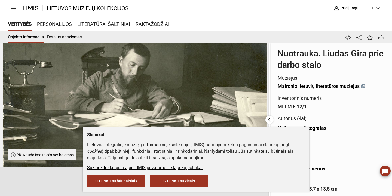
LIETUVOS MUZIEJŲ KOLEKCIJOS (87, 8)
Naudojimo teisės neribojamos (48, 155)
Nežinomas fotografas (229, 94)
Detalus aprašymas (64, 37)
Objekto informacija (26, 37)
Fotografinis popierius (229, 118)
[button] (17, 181)
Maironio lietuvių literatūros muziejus (249, 68)
